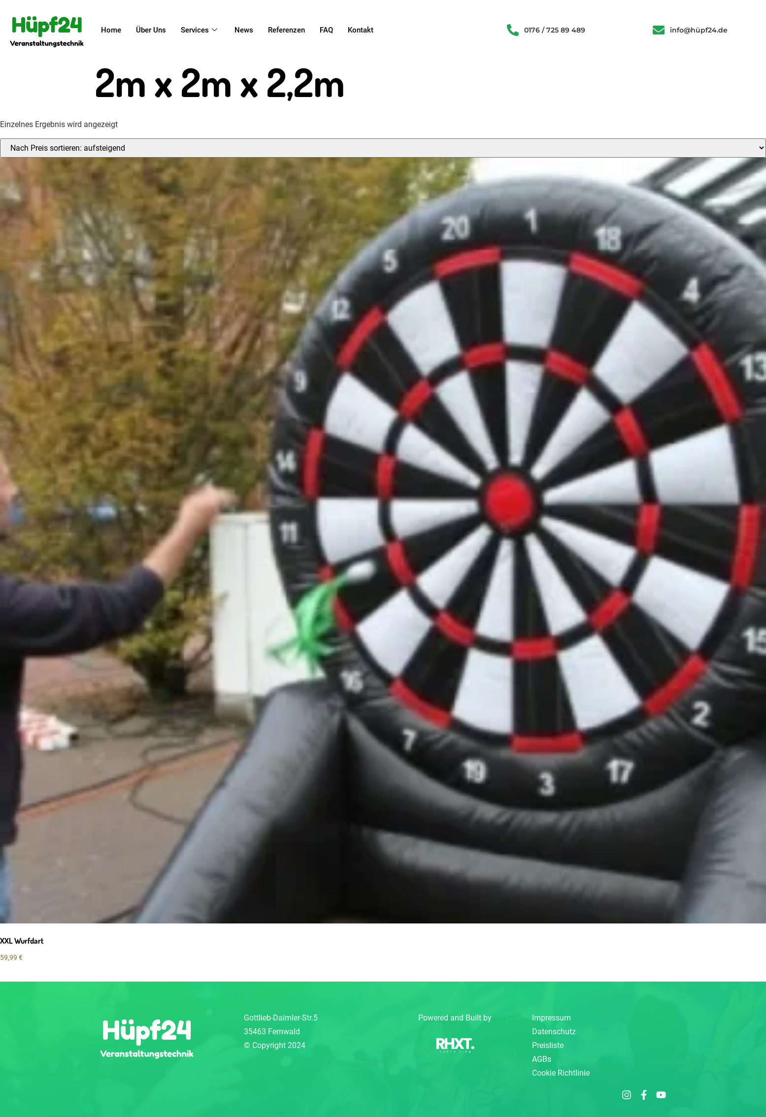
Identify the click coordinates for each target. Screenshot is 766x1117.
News (243, 30)
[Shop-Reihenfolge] (383, 148)
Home (111, 30)
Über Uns (151, 30)
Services (200, 30)
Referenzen (286, 30)
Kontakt (360, 30)
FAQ (326, 30)
